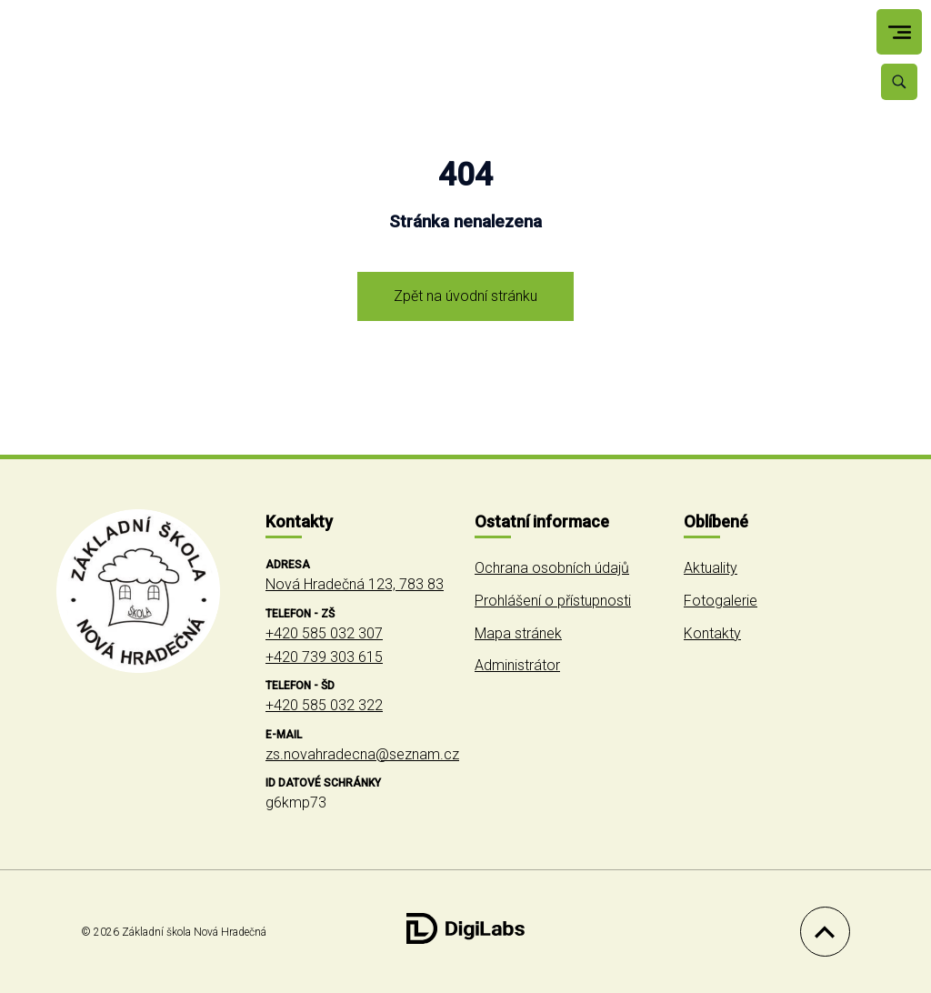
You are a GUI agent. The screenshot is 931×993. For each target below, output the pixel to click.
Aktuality (710, 568)
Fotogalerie (720, 600)
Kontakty (712, 633)
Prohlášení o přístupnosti (553, 600)
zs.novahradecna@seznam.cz (362, 754)
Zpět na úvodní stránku (465, 296)
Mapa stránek (518, 633)
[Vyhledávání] (899, 82)
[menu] (899, 32)
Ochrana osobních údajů (552, 568)
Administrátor (517, 665)
